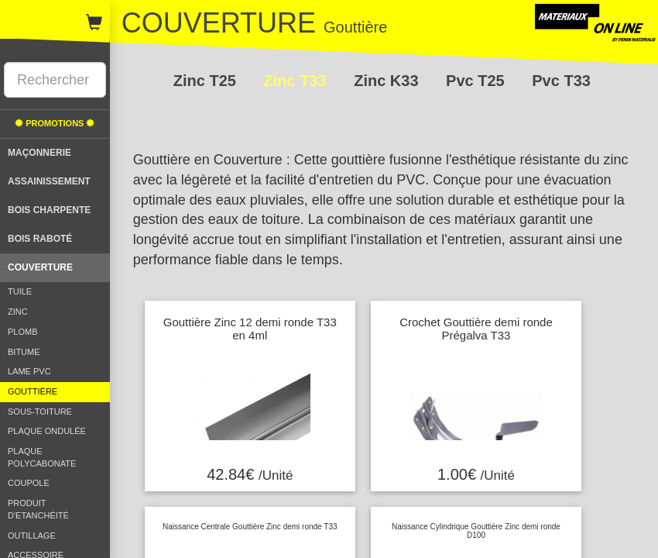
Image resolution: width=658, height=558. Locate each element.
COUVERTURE (40, 267)
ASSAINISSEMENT (49, 181)
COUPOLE (29, 482)
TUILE (20, 291)
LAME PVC (29, 371)
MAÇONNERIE (39, 152)
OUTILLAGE (32, 535)
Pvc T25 (477, 80)
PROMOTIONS (54, 123)
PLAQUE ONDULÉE (47, 431)
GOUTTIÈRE (32, 391)
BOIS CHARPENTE (49, 210)
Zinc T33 (297, 80)
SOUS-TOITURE (40, 411)
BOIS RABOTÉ (40, 238)
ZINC (18, 311)
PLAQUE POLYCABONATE (42, 457)
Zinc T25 (207, 80)
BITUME (24, 351)
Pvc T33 (561, 80)
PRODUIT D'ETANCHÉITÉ (38, 509)
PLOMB (23, 331)
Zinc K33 (388, 80)
